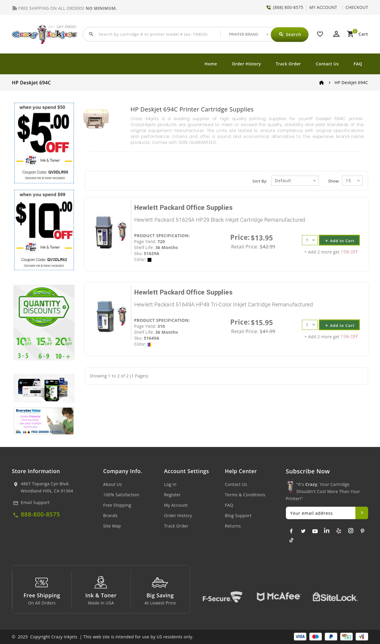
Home (211, 64)
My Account (176, 505)
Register (172, 494)
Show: (334, 181)
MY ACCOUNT (323, 7)
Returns (233, 526)
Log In (170, 484)
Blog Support (238, 515)
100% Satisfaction (121, 494)
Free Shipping (117, 505)
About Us (112, 484)
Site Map (112, 526)
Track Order (288, 64)
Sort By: (260, 181)
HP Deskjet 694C (351, 82)
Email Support (35, 502)
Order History (246, 64)
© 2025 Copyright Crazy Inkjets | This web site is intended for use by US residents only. (103, 637)
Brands (110, 515)
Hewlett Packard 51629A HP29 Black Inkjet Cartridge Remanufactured (219, 219)
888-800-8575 (40, 514)
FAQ (358, 64)
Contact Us (327, 64)
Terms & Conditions (245, 494)
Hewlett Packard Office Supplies (183, 207)
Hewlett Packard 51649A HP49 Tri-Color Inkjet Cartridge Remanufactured (223, 304)
